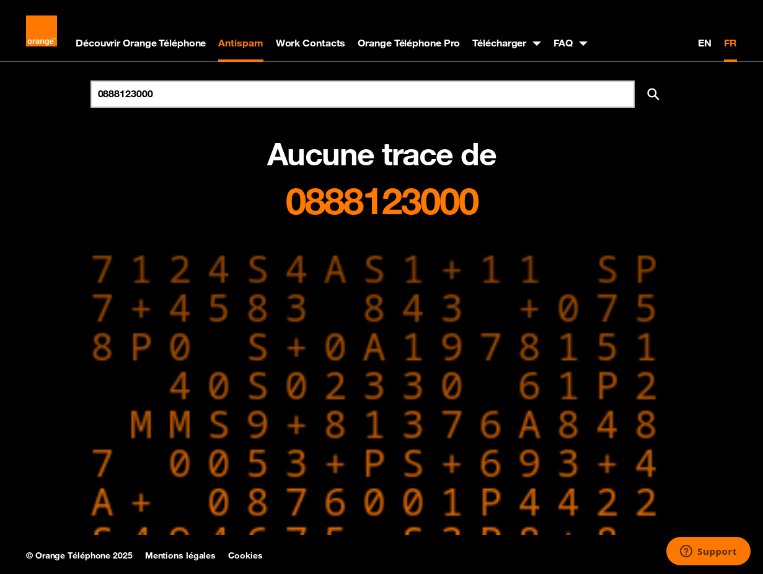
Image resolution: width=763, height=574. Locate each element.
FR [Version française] (730, 43)
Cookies (245, 555)
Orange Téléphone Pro (409, 43)
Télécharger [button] (499, 43)
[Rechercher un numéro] (362, 94)
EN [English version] (705, 43)
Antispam (240, 43)
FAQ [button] (563, 43)
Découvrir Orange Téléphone (141, 43)
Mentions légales (180, 555)
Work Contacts (311, 43)
